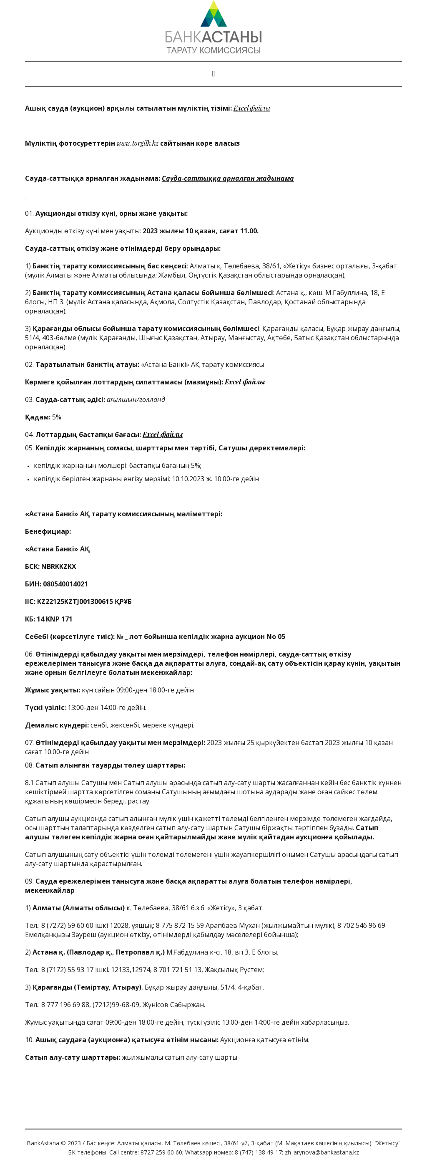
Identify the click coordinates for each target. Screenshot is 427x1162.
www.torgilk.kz (137, 143)
